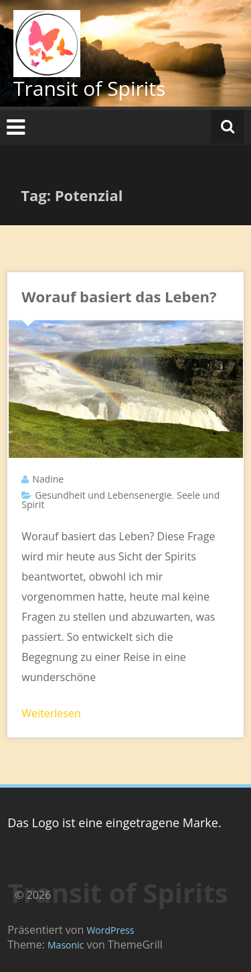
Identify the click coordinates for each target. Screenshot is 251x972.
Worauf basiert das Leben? (118, 296)
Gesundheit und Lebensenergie (103, 495)
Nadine (48, 479)
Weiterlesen (50, 713)
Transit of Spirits (89, 88)
